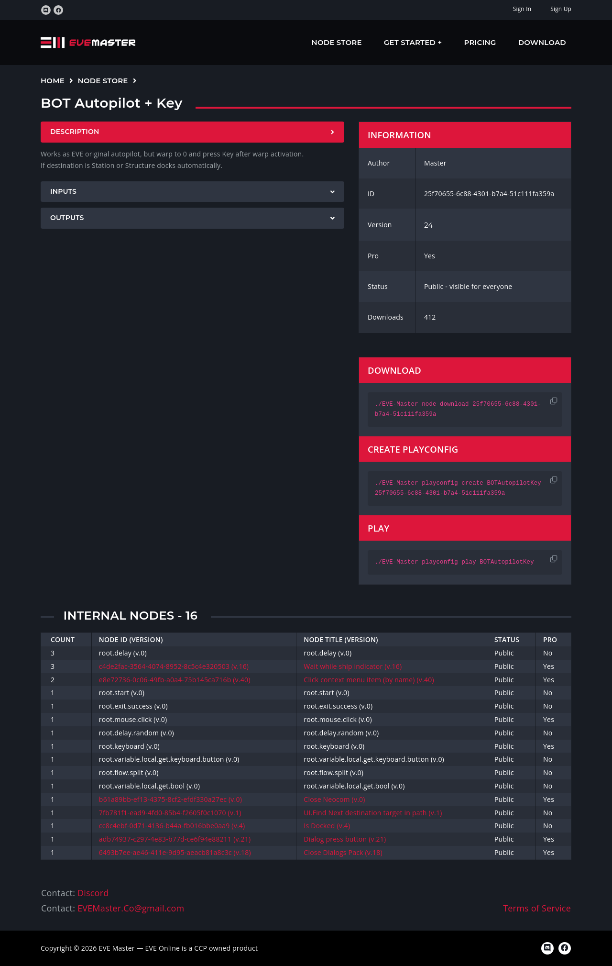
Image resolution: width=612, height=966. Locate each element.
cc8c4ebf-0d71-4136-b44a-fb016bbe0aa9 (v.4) (172, 825)
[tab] (192, 132)
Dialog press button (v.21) (345, 839)
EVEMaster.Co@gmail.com (130, 908)
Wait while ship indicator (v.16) (353, 666)
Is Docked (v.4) (327, 825)
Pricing (480, 42)
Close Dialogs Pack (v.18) (343, 852)
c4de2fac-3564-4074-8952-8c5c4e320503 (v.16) (174, 666)
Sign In (522, 8)
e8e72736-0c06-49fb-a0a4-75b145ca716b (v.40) (175, 679)
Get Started (411, 42)
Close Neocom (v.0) (334, 799)
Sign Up (560, 8)
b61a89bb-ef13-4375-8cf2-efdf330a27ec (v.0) (170, 799)
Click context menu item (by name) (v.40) (369, 679)
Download (542, 42)
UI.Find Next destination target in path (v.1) (373, 812)
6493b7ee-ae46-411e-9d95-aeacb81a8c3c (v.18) (175, 852)
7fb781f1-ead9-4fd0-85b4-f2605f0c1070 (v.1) (170, 812)
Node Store (337, 42)
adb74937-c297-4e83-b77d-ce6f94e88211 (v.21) (175, 839)
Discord (93, 893)
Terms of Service (537, 908)
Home (53, 80)
